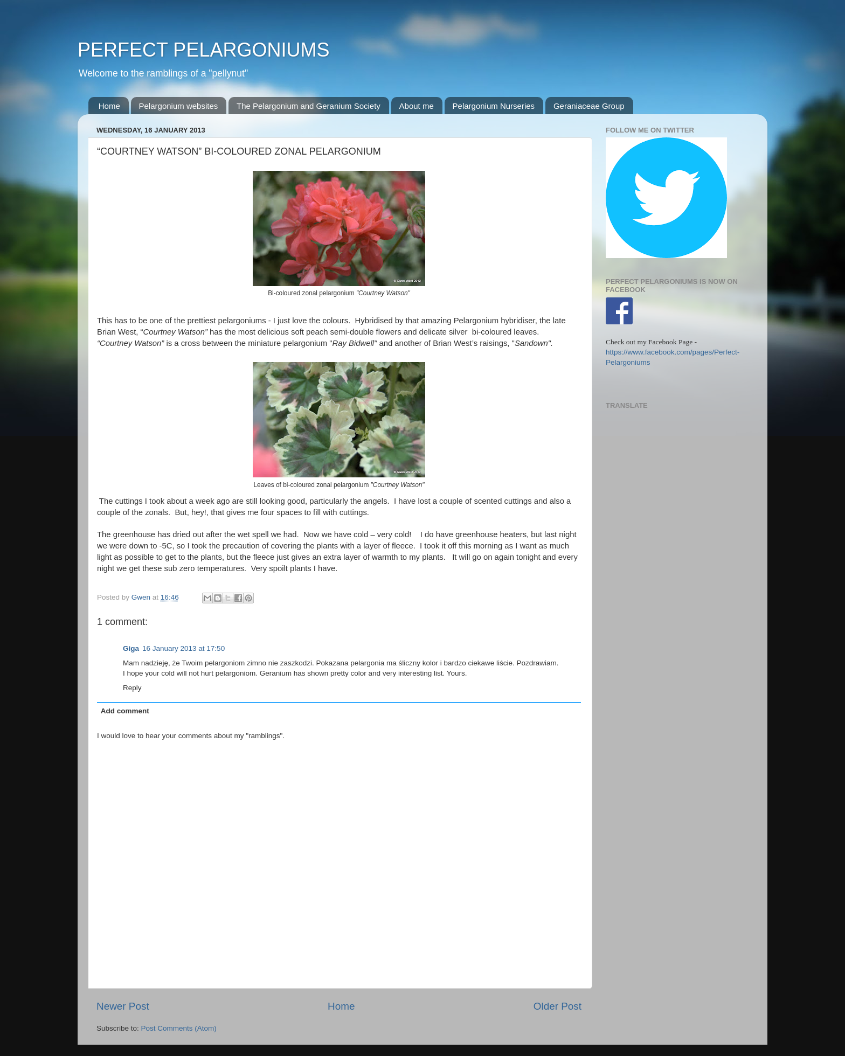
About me (416, 105)
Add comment (125, 711)
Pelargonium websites (178, 105)
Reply (132, 688)
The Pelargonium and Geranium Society (308, 105)
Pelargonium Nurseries (494, 105)
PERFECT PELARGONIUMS (203, 50)
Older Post (557, 1006)
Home (109, 105)
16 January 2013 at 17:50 (183, 648)
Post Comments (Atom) (179, 1028)
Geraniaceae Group (589, 105)
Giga (131, 648)
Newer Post (122, 1006)
